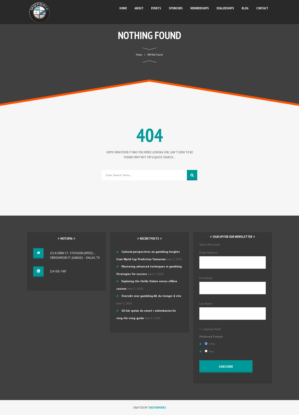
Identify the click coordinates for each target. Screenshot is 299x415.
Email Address (208, 252)
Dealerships (225, 8)
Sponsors (176, 8)
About (139, 8)
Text (211, 351)
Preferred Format (211, 336)
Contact (262, 8)
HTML (212, 343)
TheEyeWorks (157, 407)
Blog (245, 8)
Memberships (199, 8)
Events (156, 8)
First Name (206, 278)
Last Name (205, 303)
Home (123, 8)
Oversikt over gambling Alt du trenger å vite (151, 296)
